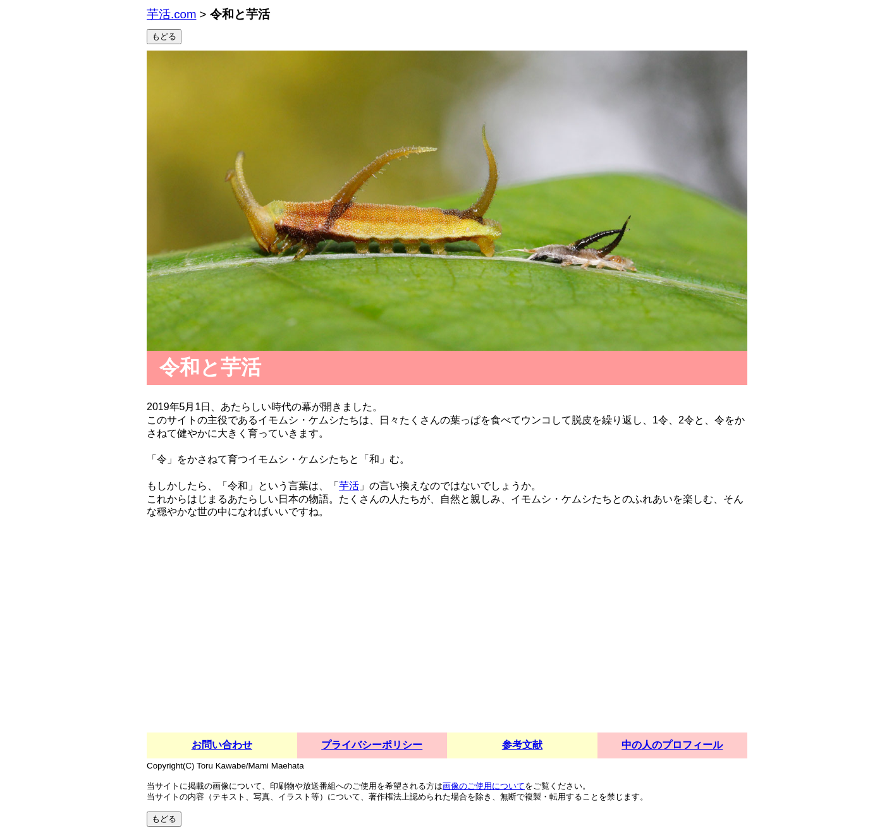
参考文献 (522, 744)
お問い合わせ (222, 744)
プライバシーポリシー (371, 744)
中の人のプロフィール (672, 744)
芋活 (349, 485)
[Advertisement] (447, 637)
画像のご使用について (484, 786)
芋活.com (171, 14)
